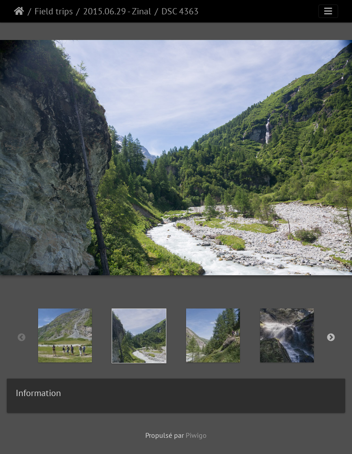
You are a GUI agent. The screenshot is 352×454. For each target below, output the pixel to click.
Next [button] (330, 337)
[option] (65, 335)
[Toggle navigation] (328, 11)
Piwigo (196, 435)
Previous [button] (21, 337)
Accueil (19, 11)
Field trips (54, 11)
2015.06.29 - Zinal (117, 11)
